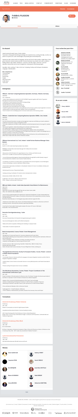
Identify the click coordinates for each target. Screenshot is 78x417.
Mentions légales (55, 404)
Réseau (57, 26)
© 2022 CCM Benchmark (39, 405)
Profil (19, 26)
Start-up (39, 3)
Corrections (69, 404)
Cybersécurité (48, 3)
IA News (15, 3)
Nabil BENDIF (38, 375)
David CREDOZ (39, 360)
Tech (21, 3)
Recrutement (25, 404)
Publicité (20, 404)
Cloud (66, 3)
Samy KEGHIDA (12, 383)
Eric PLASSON (64, 67)
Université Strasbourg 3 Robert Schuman (14, 302)
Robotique (58, 3)
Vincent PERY (64, 111)
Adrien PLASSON (65, 82)
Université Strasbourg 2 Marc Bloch (12, 321)
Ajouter (72, 16)
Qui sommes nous (9, 404)
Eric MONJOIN (12, 368)
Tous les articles (63, 404)
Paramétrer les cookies (47, 404)
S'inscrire (62, 9)
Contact (15, 404)
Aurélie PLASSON (65, 77)
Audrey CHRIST (39, 353)
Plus (27, 392)
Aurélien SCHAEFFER (66, 117)
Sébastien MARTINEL (41, 383)
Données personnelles (36, 404)
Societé (29, 404)
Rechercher (7, 9)
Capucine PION (12, 360)
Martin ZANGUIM (65, 122)
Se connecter (70, 9)
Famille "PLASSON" (66, 92)
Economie (73, 3)
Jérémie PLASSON (65, 52)
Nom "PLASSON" (65, 88)
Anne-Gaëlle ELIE (13, 353)
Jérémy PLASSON (65, 60)
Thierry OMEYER (65, 106)
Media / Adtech (29, 3)
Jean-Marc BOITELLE (40, 368)
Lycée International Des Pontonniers (13, 336)
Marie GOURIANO (13, 375)
